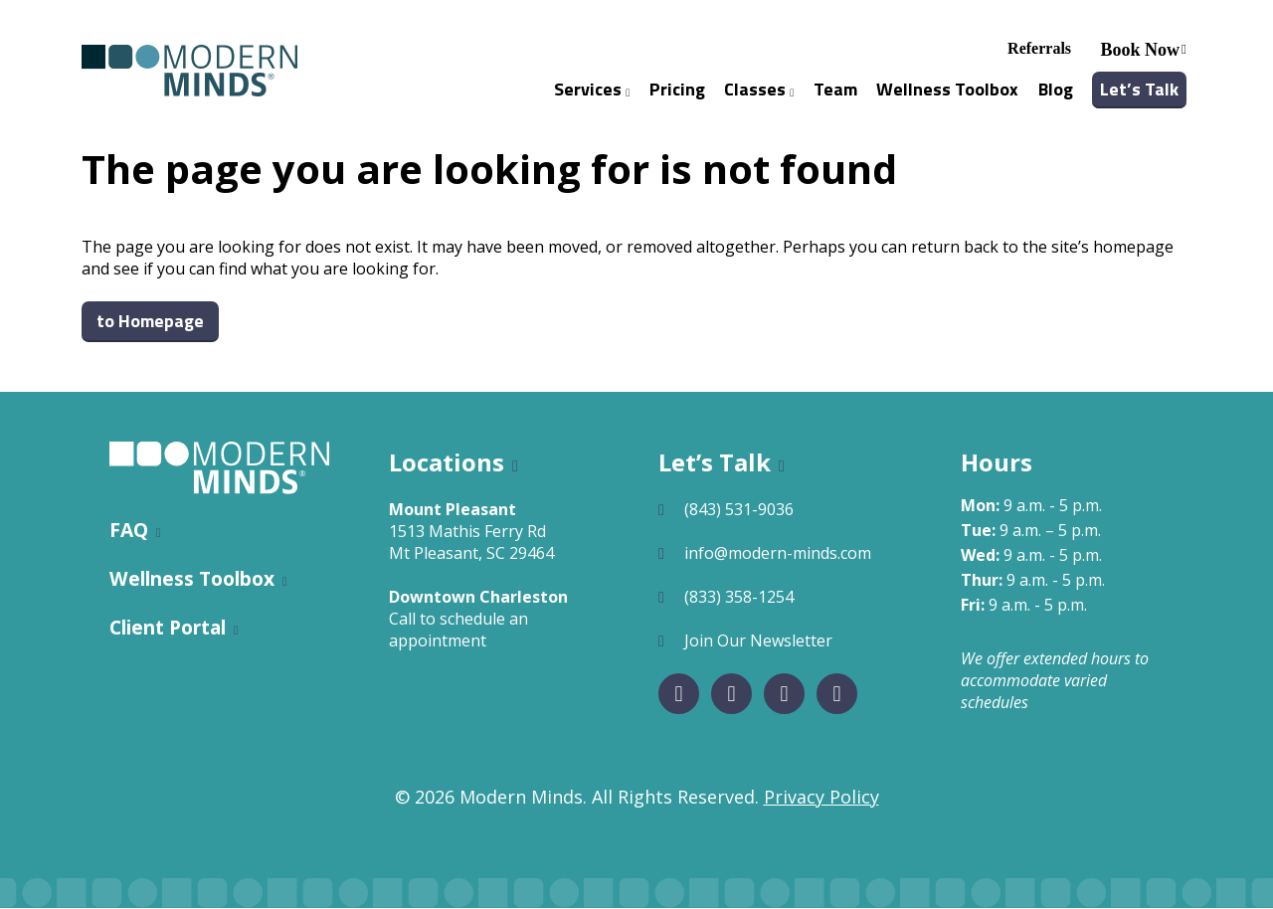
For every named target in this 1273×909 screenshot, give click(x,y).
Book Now (1141, 50)
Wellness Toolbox (947, 89)
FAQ (128, 530)
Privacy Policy (821, 798)
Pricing (677, 89)
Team (835, 89)
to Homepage (150, 321)
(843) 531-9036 (739, 510)
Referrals (1039, 48)
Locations (446, 463)
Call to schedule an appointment (458, 630)
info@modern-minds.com (777, 554)
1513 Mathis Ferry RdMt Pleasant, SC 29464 (471, 543)
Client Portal (167, 628)
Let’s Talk (1139, 89)
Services (592, 89)
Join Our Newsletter (758, 641)
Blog (1055, 89)
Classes (759, 89)
